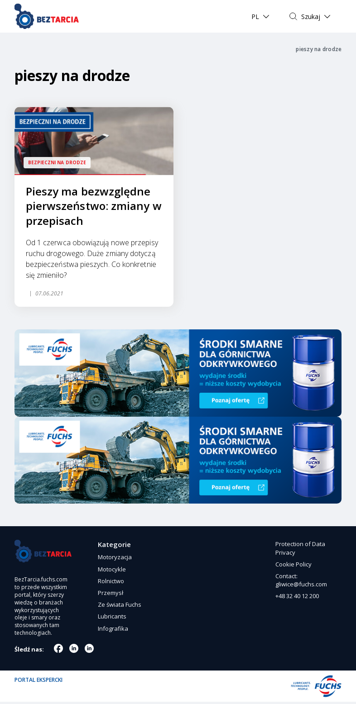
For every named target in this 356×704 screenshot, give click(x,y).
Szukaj (310, 16)
